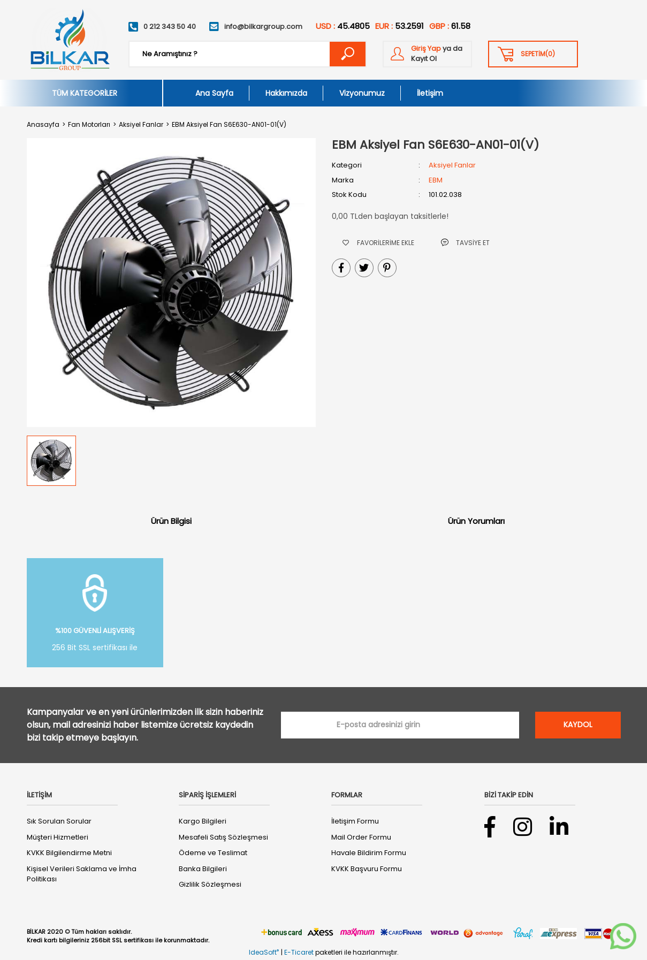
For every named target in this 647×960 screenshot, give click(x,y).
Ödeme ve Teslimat (213, 853)
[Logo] (69, 40)
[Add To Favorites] (378, 242)
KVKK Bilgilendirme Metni (69, 853)
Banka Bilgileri (203, 869)
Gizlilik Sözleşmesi (210, 884)
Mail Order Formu (361, 837)
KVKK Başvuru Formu (366, 869)
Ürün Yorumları (476, 521)
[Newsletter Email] (400, 725)
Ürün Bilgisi (171, 521)
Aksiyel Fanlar (452, 165)
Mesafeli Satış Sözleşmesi (223, 837)
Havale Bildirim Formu (368, 853)
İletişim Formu (355, 821)
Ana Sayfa (214, 93)
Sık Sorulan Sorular (59, 821)
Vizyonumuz (362, 93)
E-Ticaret (299, 952)
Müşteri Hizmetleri (57, 837)
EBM (436, 180)
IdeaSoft (264, 952)
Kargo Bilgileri (202, 821)
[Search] (247, 54)
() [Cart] (538, 54)
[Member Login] (428, 54)
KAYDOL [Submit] (578, 724)
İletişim (430, 93)
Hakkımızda (286, 93)
